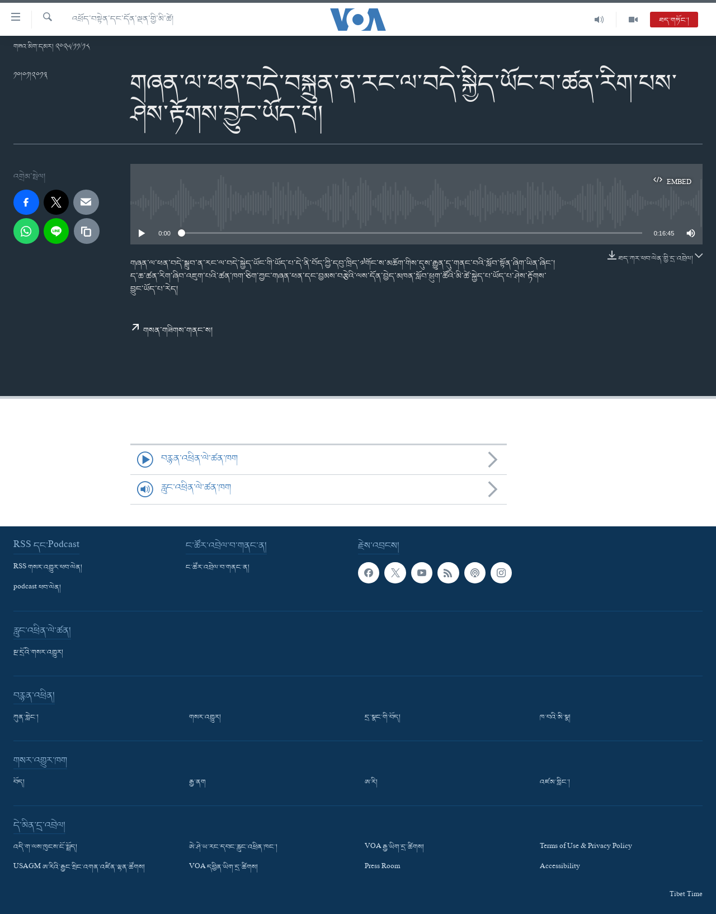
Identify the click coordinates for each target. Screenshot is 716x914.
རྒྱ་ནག (197, 782)
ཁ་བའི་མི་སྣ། (555, 717)
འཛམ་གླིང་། (555, 782)
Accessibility (560, 867)
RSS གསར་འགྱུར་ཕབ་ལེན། (47, 567)
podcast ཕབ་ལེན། (37, 587)
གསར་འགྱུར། (205, 717)
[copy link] (87, 231)
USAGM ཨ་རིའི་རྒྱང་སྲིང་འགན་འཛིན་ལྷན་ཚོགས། (79, 867)
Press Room (382, 867)
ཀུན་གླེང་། (26, 717)
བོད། (19, 782)
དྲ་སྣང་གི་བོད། (383, 717)
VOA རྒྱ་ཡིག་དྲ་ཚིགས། (394, 847)
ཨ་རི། (371, 782)
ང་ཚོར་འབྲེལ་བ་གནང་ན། (217, 567)
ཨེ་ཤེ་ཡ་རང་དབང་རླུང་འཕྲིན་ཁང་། (233, 847)
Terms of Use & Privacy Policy (586, 847)
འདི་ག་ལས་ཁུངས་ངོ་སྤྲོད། (45, 847)
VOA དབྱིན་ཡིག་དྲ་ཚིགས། (223, 867)
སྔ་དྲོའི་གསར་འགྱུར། (38, 652)
